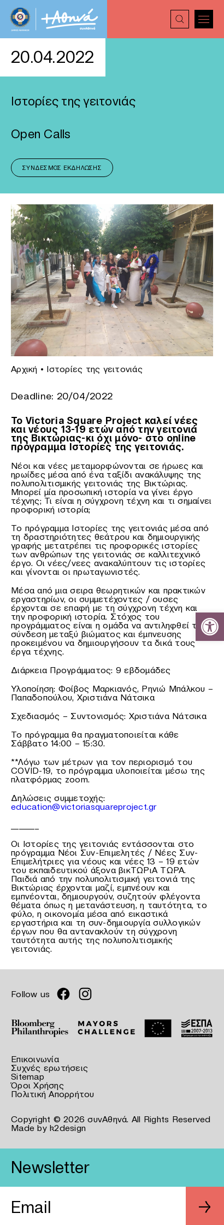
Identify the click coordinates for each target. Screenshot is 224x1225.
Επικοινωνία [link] (35, 1058)
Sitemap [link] (27, 1076)
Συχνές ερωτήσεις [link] (49, 1067)
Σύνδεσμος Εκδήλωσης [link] (62, 168)
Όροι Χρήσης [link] (37, 1085)
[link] (210, 626)
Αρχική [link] (24, 368)
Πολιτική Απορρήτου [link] (53, 1093)
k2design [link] (68, 1127)
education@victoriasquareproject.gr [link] (84, 806)
